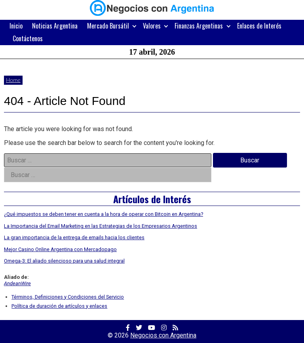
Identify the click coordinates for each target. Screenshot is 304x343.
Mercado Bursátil (108, 25)
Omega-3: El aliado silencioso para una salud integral (64, 261)
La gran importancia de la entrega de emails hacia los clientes (74, 237)
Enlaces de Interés (259, 25)
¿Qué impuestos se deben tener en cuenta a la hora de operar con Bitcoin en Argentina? (103, 214)
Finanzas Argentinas (199, 25)
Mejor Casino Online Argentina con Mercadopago (60, 249)
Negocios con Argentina (163, 335)
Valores (152, 25)
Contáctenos (28, 38)
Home (13, 79)
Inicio (16, 25)
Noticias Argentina (55, 25)
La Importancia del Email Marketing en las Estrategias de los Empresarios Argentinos (100, 226)
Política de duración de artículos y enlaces (59, 306)
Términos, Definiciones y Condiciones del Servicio (67, 297)
